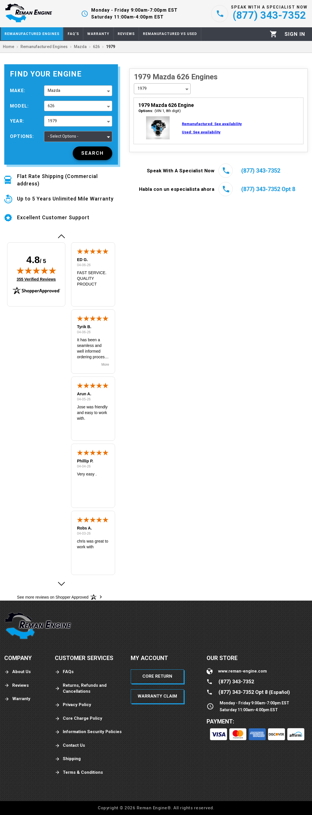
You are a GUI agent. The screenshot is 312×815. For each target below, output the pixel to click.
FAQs (64, 672)
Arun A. (84, 394)
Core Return (157, 676)
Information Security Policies (88, 732)
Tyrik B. (84, 326)
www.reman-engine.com (242, 671)
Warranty (17, 699)
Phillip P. (85, 461)
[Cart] (273, 34)
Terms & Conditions (79, 772)
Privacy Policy (73, 705)
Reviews (16, 685)
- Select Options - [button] (63, 136)
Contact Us (70, 745)
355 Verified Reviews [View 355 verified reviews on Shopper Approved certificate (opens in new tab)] (36, 279)
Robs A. (84, 528)
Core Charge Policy (78, 718)
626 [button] (51, 106)
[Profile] (294, 34)
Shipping (68, 759)
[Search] (92, 153)
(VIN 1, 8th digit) (159, 111)
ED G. (82, 259)
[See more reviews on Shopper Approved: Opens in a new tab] (52, 597)
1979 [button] (52, 121)
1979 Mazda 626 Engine (166, 105)
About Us (17, 672)
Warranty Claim (157, 696)
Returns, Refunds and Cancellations (81, 688)
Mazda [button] (54, 90)
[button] (61, 236)
